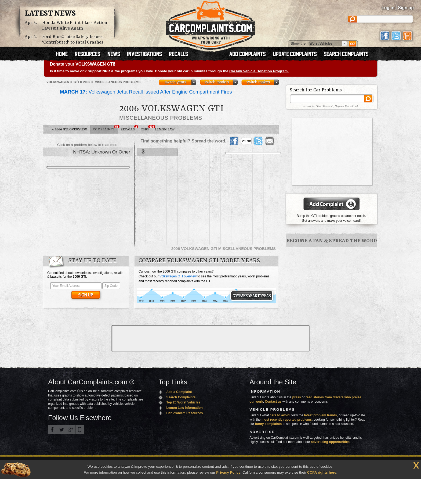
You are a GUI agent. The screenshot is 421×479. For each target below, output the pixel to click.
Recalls (129, 128)
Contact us (273, 401)
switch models (216, 82)
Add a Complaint (179, 392)
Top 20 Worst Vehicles (183, 402)
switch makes (258, 82)
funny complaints (268, 424)
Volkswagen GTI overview (178, 276)
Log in (388, 7)
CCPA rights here (321, 472)
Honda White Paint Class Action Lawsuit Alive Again (74, 25)
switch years (175, 82)
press (296, 397)
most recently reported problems (287, 419)
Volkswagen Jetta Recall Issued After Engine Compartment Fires (146, 92)
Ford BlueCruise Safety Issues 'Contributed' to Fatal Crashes (72, 39)
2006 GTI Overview (69, 129)
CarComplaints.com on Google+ (70, 429)
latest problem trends (320, 415)
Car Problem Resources (184, 413)
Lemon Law (165, 129)
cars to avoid (280, 415)
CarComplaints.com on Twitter (61, 429)
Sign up (406, 7)
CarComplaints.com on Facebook (52, 429)
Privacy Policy (228, 472)
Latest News (50, 13)
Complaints (105, 128)
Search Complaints (180, 397)
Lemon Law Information (184, 408)
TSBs (146, 128)
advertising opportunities (330, 442)
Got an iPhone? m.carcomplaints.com (79, 429)
